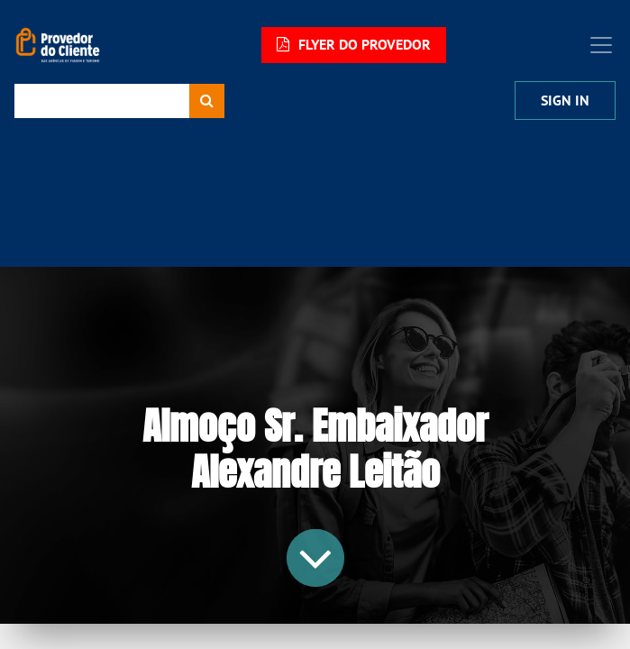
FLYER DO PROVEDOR (354, 44)
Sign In (565, 100)
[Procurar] (206, 101)
